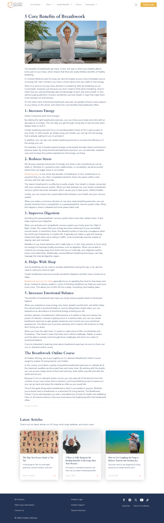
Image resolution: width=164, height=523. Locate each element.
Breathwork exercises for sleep (39, 281)
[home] (14, 4)
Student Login (148, 5)
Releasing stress (32, 174)
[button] (36, 4)
